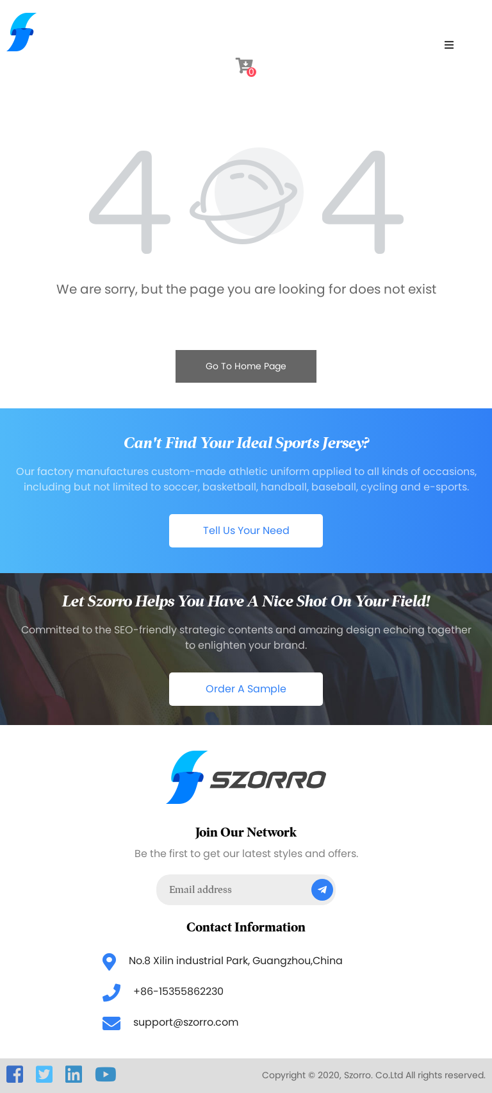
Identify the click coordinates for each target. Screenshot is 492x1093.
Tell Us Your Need (246, 530)
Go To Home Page (246, 366)
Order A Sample (246, 688)
